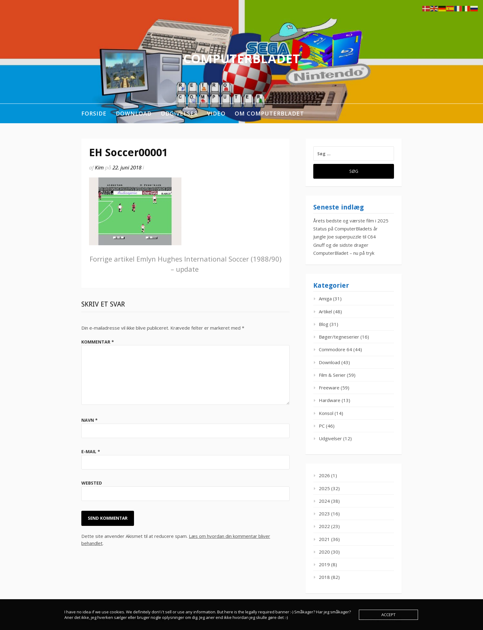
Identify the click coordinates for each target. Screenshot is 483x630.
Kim (99, 167)
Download (134, 113)
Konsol (326, 413)
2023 (324, 513)
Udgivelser (179, 113)
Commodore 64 (335, 349)
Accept (388, 614)
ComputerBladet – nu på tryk (343, 253)
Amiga (325, 298)
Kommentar (97, 342)
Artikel (325, 311)
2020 (324, 552)
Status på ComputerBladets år (345, 229)
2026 (324, 475)
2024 (324, 501)
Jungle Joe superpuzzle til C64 (344, 237)
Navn (89, 420)
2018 (324, 577)
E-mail (90, 451)
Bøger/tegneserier (339, 337)
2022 (324, 526)
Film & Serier (332, 375)
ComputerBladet (241, 58)
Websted (91, 483)
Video (216, 113)
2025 (324, 488)
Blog (323, 324)
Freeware (329, 387)
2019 (324, 564)
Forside (94, 113)
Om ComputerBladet (269, 113)
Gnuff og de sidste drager (340, 245)
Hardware (329, 400)
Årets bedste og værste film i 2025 (350, 220)
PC (322, 426)
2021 (324, 539)
